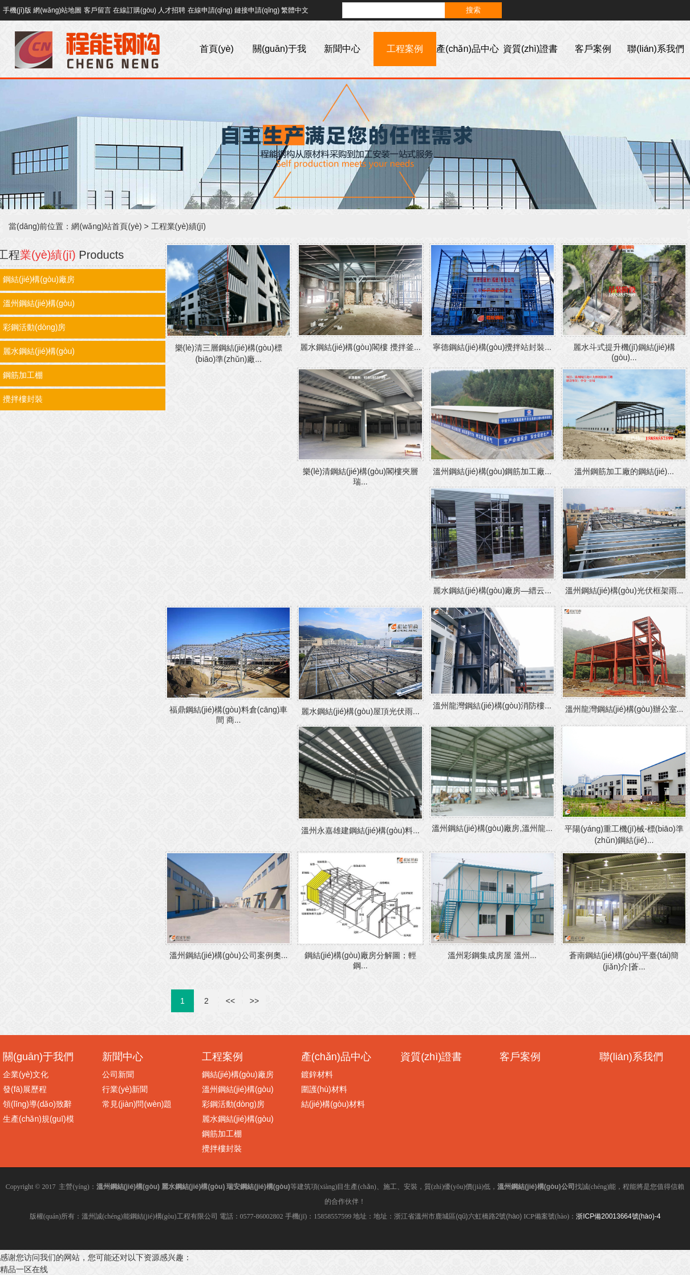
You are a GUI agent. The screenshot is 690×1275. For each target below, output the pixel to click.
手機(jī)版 (17, 10)
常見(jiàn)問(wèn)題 (137, 1104)
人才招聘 (171, 10)
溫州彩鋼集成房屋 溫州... (492, 955)
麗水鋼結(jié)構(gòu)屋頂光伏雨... (360, 711)
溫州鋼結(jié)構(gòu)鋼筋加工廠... (492, 471)
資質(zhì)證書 (530, 49)
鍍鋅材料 (317, 1074)
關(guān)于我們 (279, 66)
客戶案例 (593, 49)
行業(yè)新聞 (125, 1089)
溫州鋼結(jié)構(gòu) (238, 1089)
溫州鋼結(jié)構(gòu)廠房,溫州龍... (492, 828)
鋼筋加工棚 (222, 1133)
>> (254, 1000)
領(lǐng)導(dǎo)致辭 (37, 1104)
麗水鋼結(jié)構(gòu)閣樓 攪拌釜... (360, 347)
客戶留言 (97, 10)
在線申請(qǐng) (210, 10)
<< (230, 1000)
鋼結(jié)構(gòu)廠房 (238, 1074)
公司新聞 (118, 1074)
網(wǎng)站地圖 (57, 10)
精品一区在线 (24, 1269)
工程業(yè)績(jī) (178, 226)
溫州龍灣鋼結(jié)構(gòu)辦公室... (624, 709)
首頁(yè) (217, 49)
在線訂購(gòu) (134, 10)
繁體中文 (295, 10)
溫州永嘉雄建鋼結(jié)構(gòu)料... (360, 830)
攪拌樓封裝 (222, 1148)
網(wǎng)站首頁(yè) (106, 226)
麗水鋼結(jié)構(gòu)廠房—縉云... (492, 590)
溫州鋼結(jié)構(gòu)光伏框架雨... (624, 590)
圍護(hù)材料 (324, 1089)
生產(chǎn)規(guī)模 (38, 1118)
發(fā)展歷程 (25, 1089)
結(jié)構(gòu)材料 (333, 1104)
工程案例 (405, 49)
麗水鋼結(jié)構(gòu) (238, 1118)
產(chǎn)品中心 (467, 49)
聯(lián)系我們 (655, 49)
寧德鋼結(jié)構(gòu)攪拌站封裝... (492, 347)
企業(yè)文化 (25, 1074)
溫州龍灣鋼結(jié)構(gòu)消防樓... (492, 705)
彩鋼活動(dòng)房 (233, 1104)
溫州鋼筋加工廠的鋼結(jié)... (624, 471)
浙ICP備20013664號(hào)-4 (618, 1216)
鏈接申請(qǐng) (256, 10)
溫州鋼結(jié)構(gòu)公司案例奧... (228, 955)
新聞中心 (342, 49)
